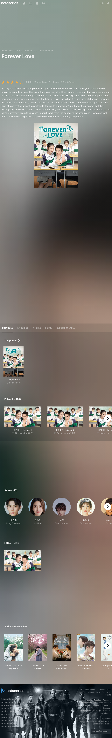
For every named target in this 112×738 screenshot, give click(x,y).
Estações (7, 328)
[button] (13, 513)
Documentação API (87, 692)
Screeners (105, 705)
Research (107, 708)
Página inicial (7, 50)
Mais (16, 542)
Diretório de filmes (103, 689)
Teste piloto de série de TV (90, 710)
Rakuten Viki (31, 50)
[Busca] (108, 3)
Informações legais (84, 700)
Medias (96, 705)
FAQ (98, 692)
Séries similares (66, 328)
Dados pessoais (104, 703)
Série (19, 50)
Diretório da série (87, 689)
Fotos (48, 328)
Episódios (22, 328)
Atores (37, 328)
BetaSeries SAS (84, 705)
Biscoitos (97, 700)
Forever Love (46, 50)
